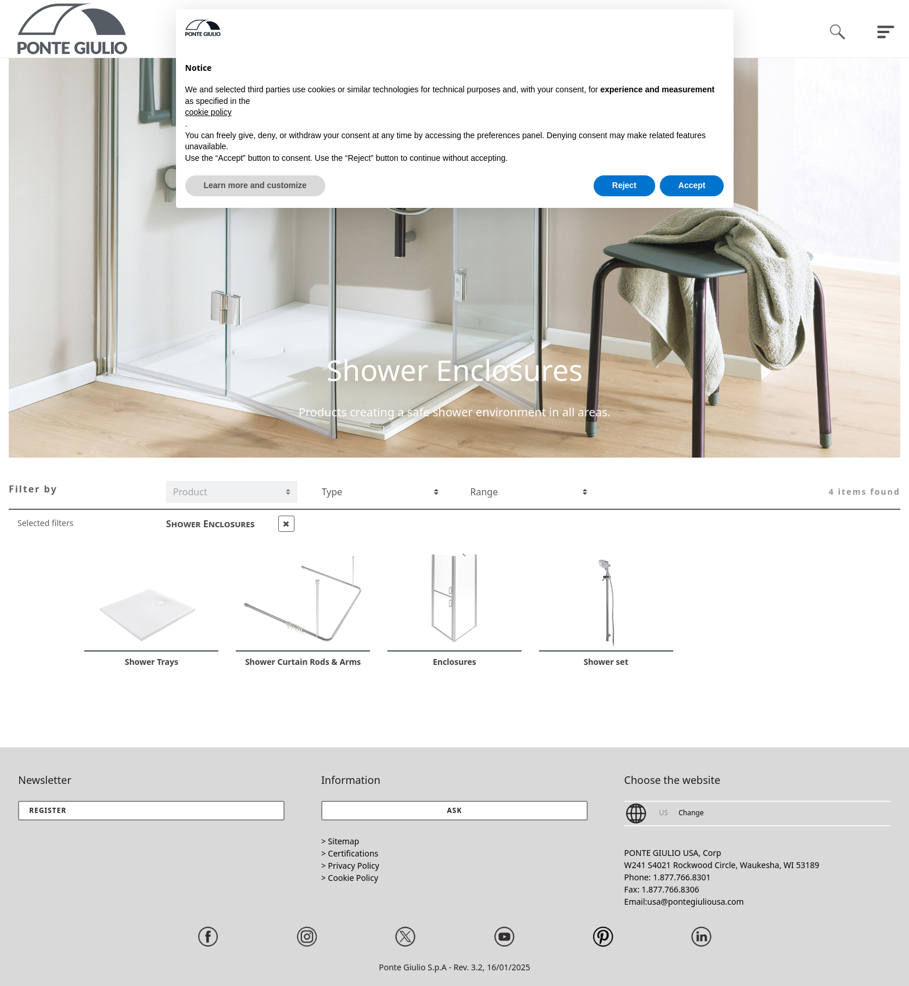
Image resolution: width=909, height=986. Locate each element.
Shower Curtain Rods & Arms (303, 661)
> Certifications (349, 853)
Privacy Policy (353, 865)
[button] (454, 811)
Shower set (606, 661)
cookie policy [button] (208, 112)
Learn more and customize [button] (255, 185)
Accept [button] (692, 185)
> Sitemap (340, 841)
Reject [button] (624, 185)
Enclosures (454, 661)
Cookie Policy (353, 877)
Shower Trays (151, 661)
